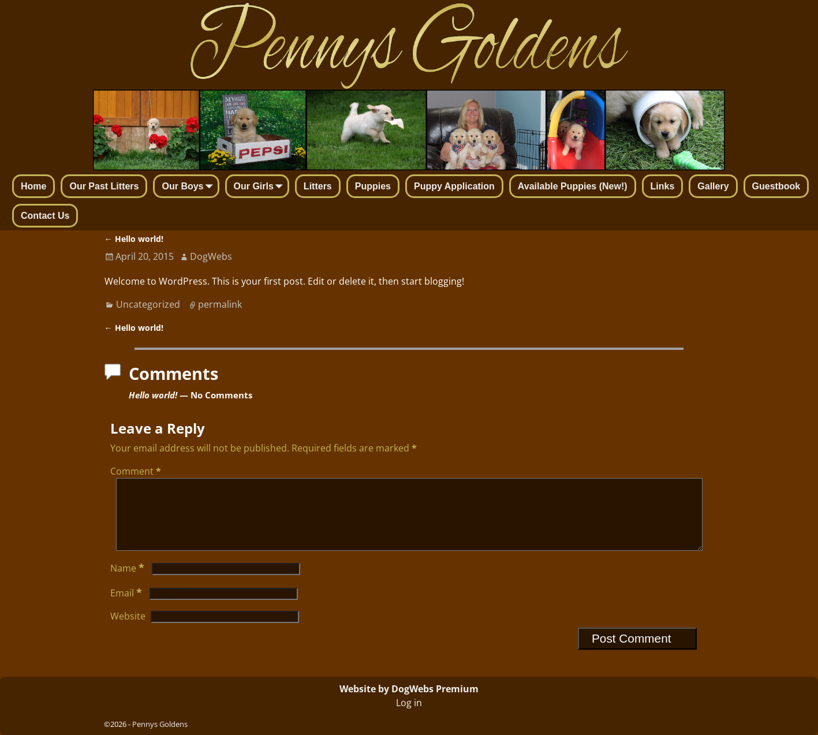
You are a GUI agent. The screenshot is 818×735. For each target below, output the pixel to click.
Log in (409, 702)
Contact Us (45, 216)
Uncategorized (148, 304)
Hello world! (133, 238)
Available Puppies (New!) (572, 186)
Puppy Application (454, 186)
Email (127, 606)
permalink (220, 304)
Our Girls (260, 187)
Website (127, 630)
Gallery (713, 186)
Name (128, 582)
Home (33, 186)
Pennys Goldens (160, 724)
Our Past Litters (104, 186)
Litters (318, 186)
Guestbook (776, 186)
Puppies (373, 186)
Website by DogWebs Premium (409, 688)
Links (663, 186)
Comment (136, 471)
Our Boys (189, 187)
